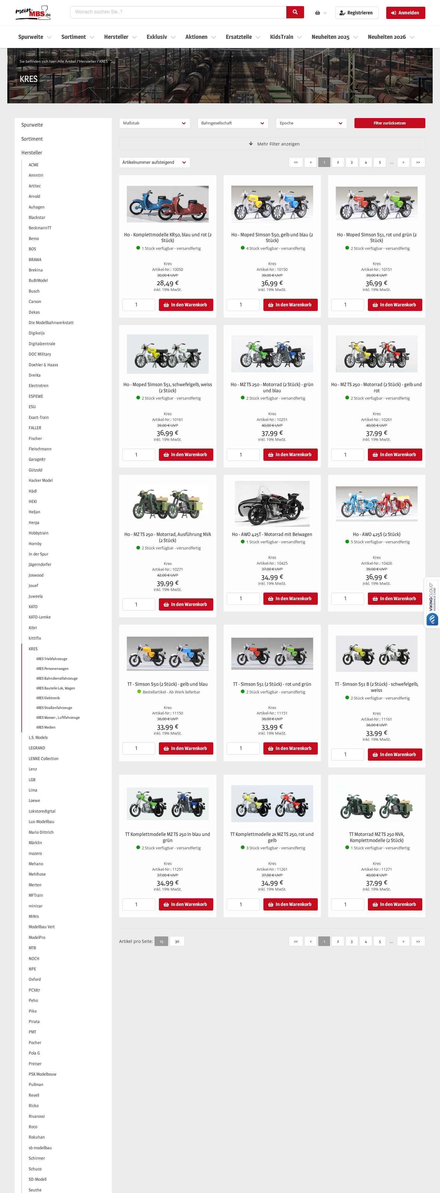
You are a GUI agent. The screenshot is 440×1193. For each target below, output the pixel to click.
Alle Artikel (67, 61)
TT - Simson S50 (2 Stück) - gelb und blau (167, 684)
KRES (103, 61)
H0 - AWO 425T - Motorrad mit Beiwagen (272, 534)
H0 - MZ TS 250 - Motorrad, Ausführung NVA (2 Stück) (167, 537)
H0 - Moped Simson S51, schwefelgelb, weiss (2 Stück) (167, 387)
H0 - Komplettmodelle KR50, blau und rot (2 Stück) (167, 238)
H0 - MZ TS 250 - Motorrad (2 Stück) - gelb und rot (376, 387)
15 (161, 941)
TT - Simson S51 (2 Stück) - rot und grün (272, 684)
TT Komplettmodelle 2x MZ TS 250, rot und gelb (272, 837)
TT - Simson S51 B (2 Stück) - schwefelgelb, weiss (376, 687)
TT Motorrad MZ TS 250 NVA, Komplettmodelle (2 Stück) (376, 837)
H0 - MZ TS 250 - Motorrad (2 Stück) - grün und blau (272, 387)
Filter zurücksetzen (390, 122)
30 (177, 941)
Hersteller (87, 61)
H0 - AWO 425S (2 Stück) (377, 534)
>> (418, 161)
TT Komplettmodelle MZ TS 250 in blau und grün (167, 837)
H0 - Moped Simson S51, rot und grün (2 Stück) (376, 238)
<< (296, 161)
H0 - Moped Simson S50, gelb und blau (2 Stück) (272, 238)
